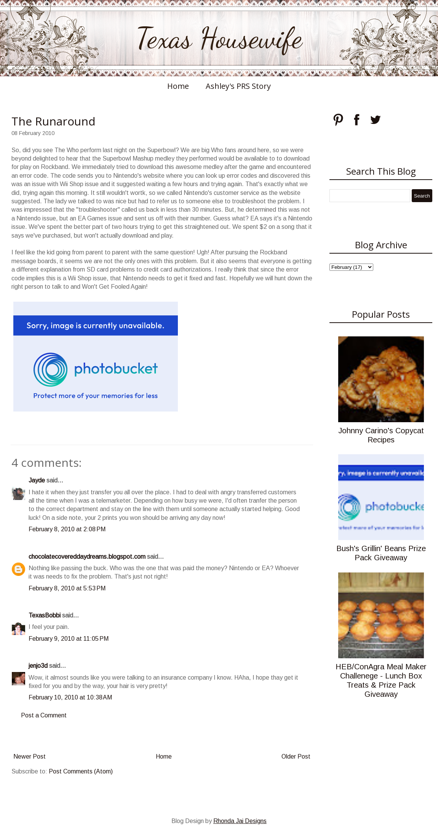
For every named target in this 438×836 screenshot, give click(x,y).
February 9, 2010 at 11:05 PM (69, 638)
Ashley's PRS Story (238, 86)
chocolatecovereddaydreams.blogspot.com (87, 556)
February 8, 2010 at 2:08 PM (67, 529)
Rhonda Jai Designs (240, 821)
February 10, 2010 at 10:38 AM (70, 697)
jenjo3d (38, 665)
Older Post (295, 756)
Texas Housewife (219, 38)
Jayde (37, 480)
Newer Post (29, 756)
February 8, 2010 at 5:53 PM (67, 588)
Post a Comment (44, 715)
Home (178, 86)
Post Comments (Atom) (81, 771)
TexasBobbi (45, 615)
